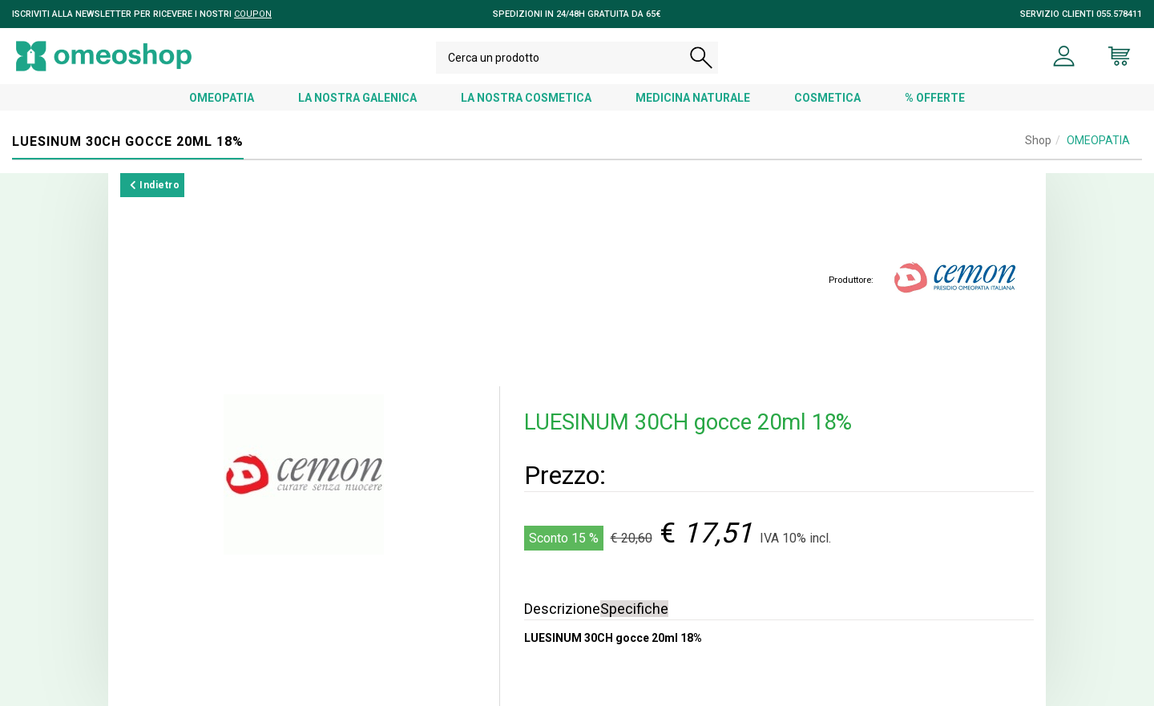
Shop (1038, 140)
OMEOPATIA (221, 97)
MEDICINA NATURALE (693, 97)
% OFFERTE (935, 97)
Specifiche (634, 608)
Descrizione (562, 608)
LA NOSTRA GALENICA (357, 97)
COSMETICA (827, 97)
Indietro (155, 185)
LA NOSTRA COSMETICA (526, 97)
